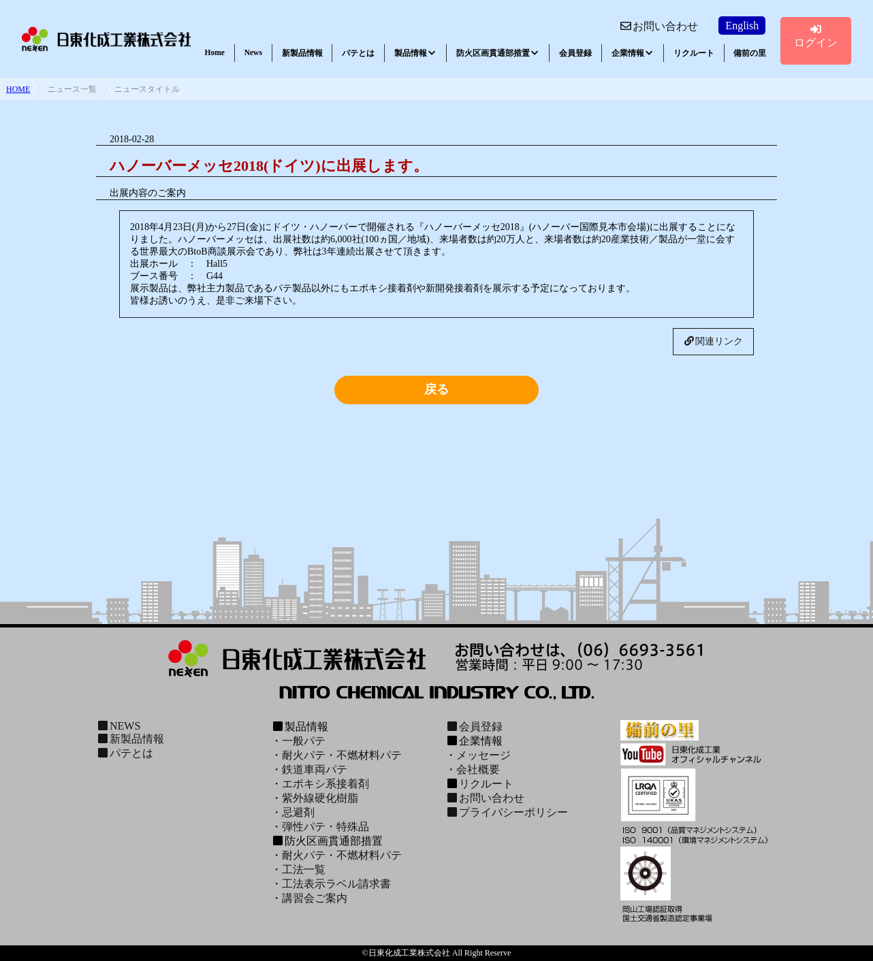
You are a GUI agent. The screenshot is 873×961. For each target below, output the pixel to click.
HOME (18, 89)
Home (215, 52)
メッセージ (483, 755)
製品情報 (415, 53)
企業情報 (633, 53)
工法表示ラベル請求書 (336, 884)
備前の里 (749, 53)
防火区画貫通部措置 (497, 53)
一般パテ (304, 741)
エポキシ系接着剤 (325, 783)
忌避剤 (298, 812)
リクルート (693, 53)
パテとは (358, 53)
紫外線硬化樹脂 (320, 798)
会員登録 (575, 53)
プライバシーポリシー (506, 812)
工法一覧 (304, 869)
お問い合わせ (658, 26)
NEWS (118, 726)
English (742, 25)
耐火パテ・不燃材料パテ (342, 755)
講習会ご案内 (314, 898)
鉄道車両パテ (314, 769)
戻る (436, 389)
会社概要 (478, 769)
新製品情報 (302, 53)
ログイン (816, 36)
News (253, 52)
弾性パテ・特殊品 (325, 826)
